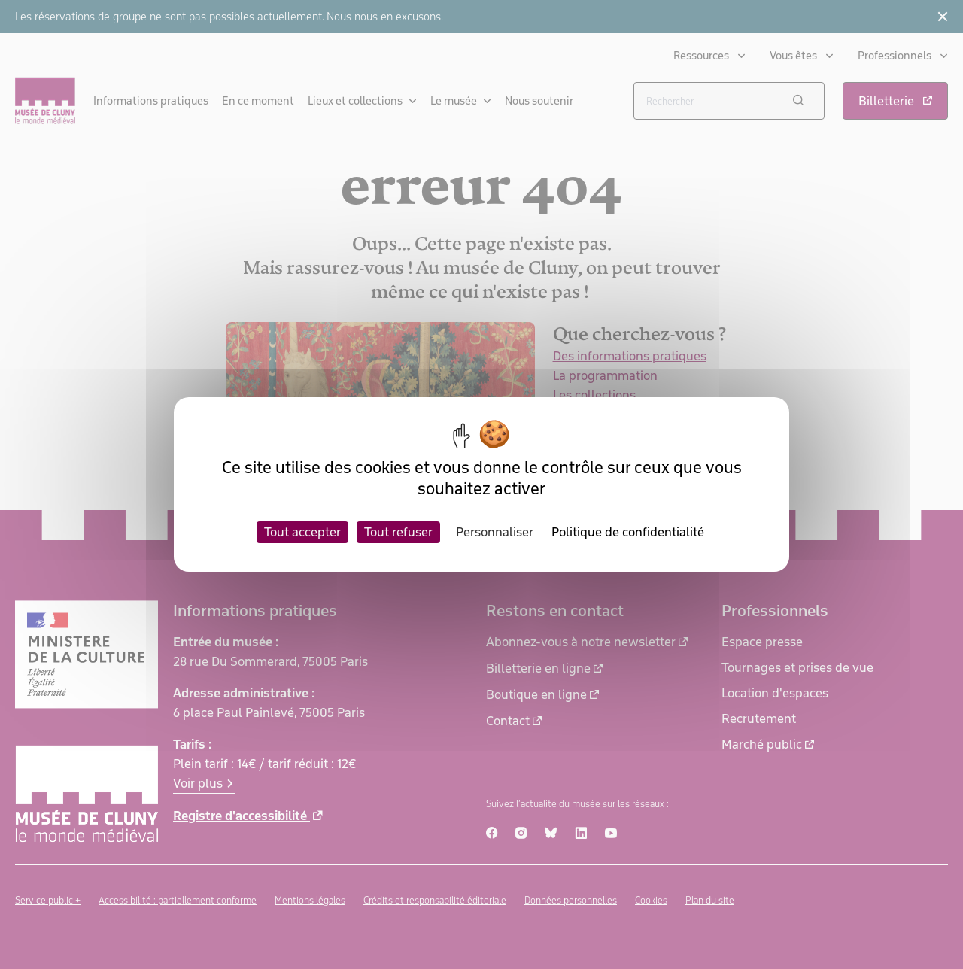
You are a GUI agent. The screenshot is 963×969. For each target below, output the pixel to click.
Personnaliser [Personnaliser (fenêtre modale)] (494, 531)
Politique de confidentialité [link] (627, 531)
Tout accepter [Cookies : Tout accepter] (302, 531)
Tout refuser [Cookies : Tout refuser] (398, 531)
